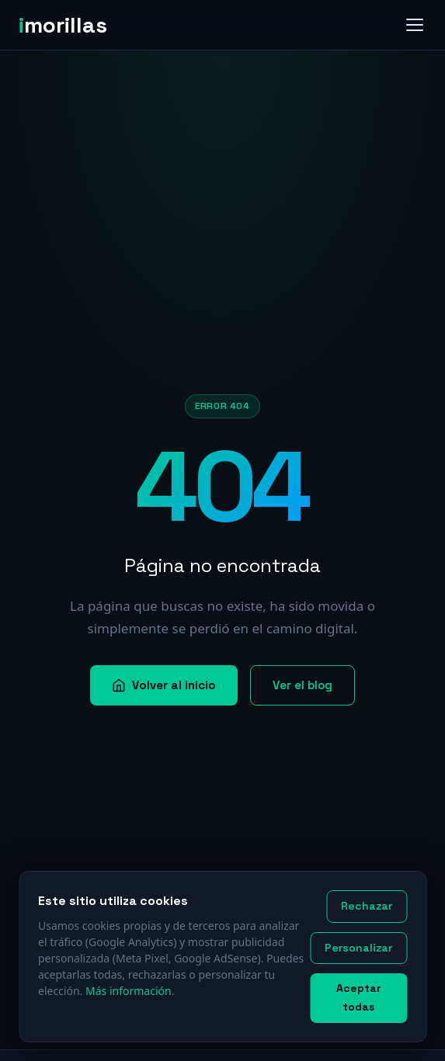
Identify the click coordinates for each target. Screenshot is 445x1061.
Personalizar (358, 948)
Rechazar (366, 906)
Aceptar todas (358, 997)
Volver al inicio (164, 685)
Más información (128, 990)
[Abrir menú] (414, 25)
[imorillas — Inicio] (69, 24)
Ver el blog (302, 685)
